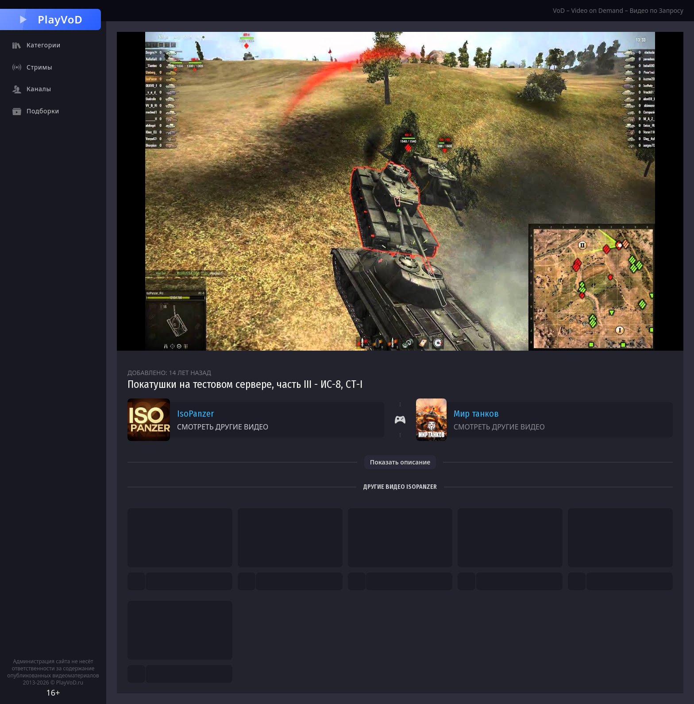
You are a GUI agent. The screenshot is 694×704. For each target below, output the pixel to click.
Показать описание (400, 462)
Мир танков (476, 413)
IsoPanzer (195, 413)
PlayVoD (50, 19)
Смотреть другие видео (222, 427)
